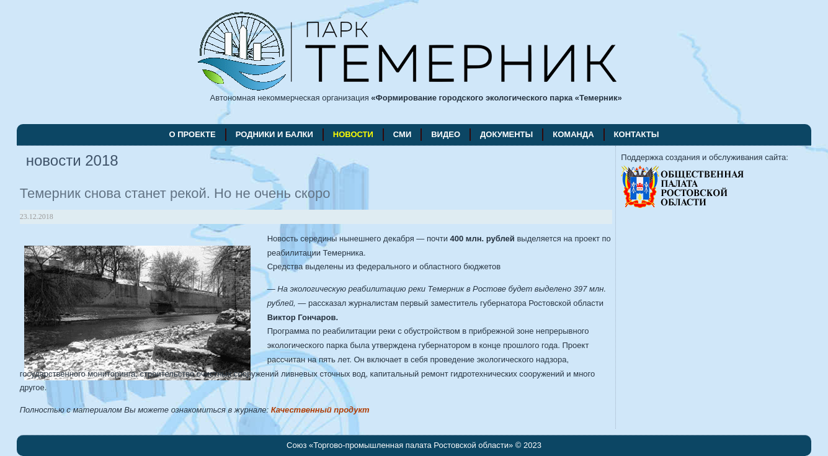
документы (506, 134)
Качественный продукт (320, 409)
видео (445, 134)
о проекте (192, 134)
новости (353, 134)
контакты (636, 134)
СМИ (402, 134)
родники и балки (274, 134)
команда (573, 134)
